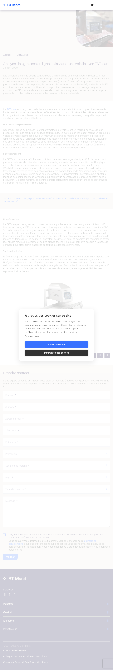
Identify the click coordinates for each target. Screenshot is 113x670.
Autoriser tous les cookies (40, 349)
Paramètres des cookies (73, 348)
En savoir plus (32, 340)
